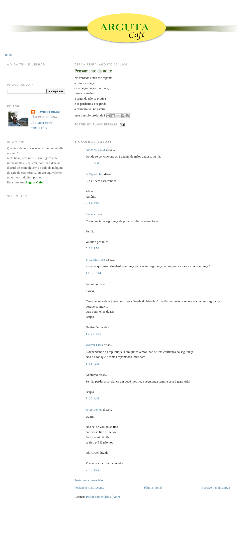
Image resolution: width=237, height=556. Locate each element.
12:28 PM (93, 333)
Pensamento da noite (93, 70)
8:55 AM (93, 163)
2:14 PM (92, 203)
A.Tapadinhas (95, 174)
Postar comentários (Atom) (103, 497)
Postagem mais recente (89, 487)
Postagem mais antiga (216, 487)
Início (8, 54)
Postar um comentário (89, 480)
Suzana (90, 214)
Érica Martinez (95, 259)
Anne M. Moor (95, 149)
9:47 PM (92, 469)
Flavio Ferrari (48, 112)
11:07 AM (93, 273)
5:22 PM (92, 248)
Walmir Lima (94, 345)
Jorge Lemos (94, 409)
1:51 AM (93, 363)
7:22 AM (93, 398)
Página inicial (153, 487)
